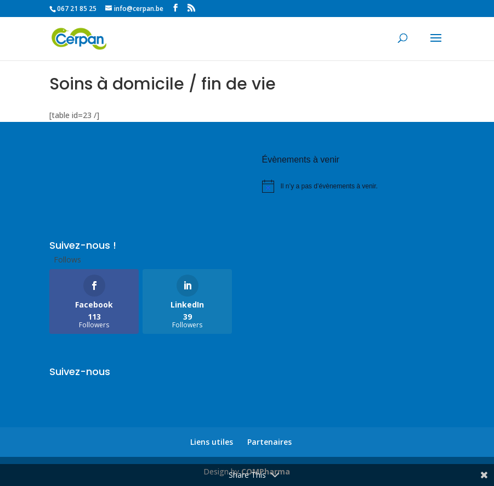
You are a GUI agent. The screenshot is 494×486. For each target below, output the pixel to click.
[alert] (353, 186)
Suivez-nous (79, 371)
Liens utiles (211, 442)
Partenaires (269, 442)
